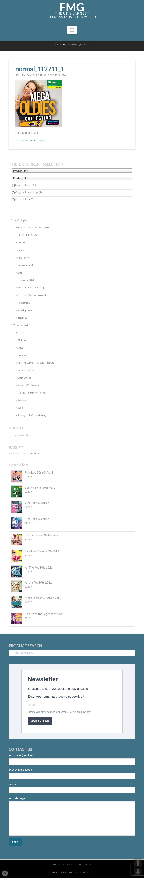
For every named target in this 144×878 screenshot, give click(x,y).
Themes (21, 317)
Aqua (19, 347)
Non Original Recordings (30, 287)
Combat (21, 355)
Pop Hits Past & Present (30, 295)
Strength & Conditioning (30, 415)
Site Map (58, 864)
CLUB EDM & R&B (27, 234)
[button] (72, 30)
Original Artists (25, 280)
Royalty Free (24, 199)
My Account (74, 864)
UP (138, 862)
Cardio (20, 332)
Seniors (20, 400)
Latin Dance (23, 377)
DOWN (138, 872)
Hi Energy (22, 257)
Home (57, 44)
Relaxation (22, 302)
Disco (19, 249)
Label (65, 44)
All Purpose (23, 340)
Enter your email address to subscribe (55, 696)
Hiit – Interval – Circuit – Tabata (35, 362)
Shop (88, 864)
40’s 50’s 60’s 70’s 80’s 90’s (32, 227)
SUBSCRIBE (40, 720)
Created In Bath (82, 872)
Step (19, 407)
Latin (19, 272)
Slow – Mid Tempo (27, 385)
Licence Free (26, 185)
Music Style (18, 220)
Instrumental (24, 265)
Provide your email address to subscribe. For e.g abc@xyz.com (59, 712)
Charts (20, 242)
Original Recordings (28, 192)
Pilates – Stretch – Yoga (30, 392)
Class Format (19, 325)
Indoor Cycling (24, 370)
